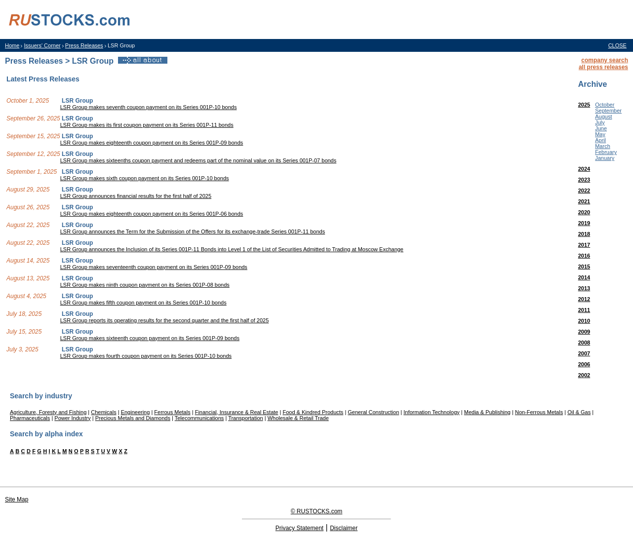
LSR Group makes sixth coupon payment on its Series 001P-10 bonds (144, 178)
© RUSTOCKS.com (317, 511)
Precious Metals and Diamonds (132, 418)
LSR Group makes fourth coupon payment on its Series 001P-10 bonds (146, 356)
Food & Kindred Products (312, 412)
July (600, 122)
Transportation (245, 418)
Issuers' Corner (42, 45)
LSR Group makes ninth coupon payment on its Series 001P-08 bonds (145, 285)
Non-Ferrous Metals (539, 412)
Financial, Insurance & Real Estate (236, 412)
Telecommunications (199, 418)
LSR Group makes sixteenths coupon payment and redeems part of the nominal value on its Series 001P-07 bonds (198, 160)
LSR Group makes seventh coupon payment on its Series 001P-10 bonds (148, 107)
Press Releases (84, 45)
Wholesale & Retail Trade (298, 418)
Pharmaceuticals (30, 418)
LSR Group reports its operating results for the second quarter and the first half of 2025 (164, 320)
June (601, 128)
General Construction (373, 412)
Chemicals (103, 412)
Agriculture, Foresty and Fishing (48, 412)
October (604, 105)
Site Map (16, 499)
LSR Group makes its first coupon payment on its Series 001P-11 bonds (147, 125)
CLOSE (617, 45)
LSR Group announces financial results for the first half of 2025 (135, 196)
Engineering (135, 412)
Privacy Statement (299, 528)
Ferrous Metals (172, 412)
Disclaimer (343, 528)
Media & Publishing (487, 412)
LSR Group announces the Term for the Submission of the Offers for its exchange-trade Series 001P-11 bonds (192, 231)
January (604, 158)
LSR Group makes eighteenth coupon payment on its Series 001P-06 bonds (151, 214)
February (606, 152)
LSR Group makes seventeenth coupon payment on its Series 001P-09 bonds (153, 267)
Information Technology (431, 412)
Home (12, 45)
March (602, 146)
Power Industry (72, 418)
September (608, 111)
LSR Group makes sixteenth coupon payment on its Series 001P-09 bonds (149, 338)
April (600, 140)
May (600, 134)
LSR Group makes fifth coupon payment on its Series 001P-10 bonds (143, 303)
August (603, 116)
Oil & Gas (579, 412)
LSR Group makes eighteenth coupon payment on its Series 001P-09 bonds (151, 143)
